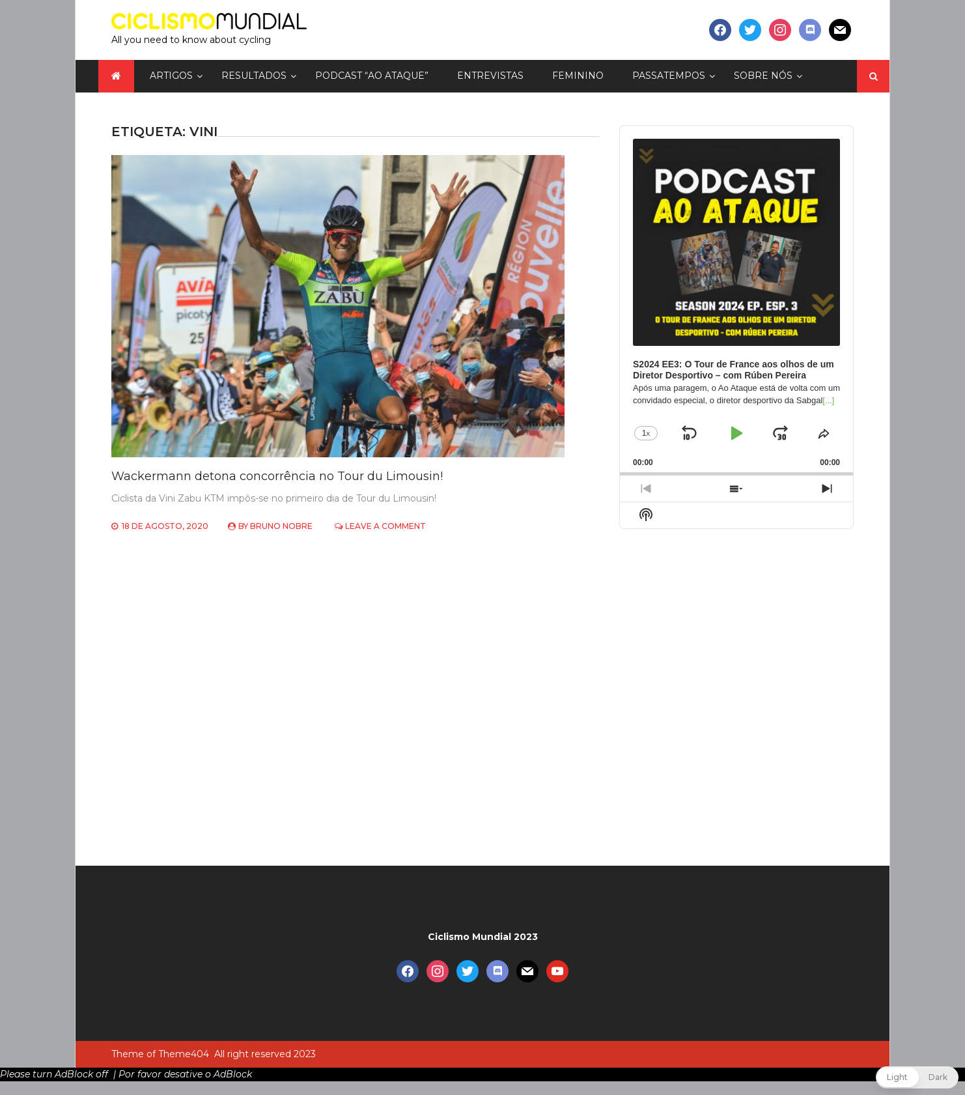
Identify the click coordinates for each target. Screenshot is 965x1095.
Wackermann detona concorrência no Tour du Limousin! (277, 476)
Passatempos (668, 75)
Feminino (578, 75)
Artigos (171, 75)
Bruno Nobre (281, 526)
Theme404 (183, 1054)
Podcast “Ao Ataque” (371, 75)
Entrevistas (490, 75)
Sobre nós (763, 75)
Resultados (254, 75)
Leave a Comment (385, 526)
